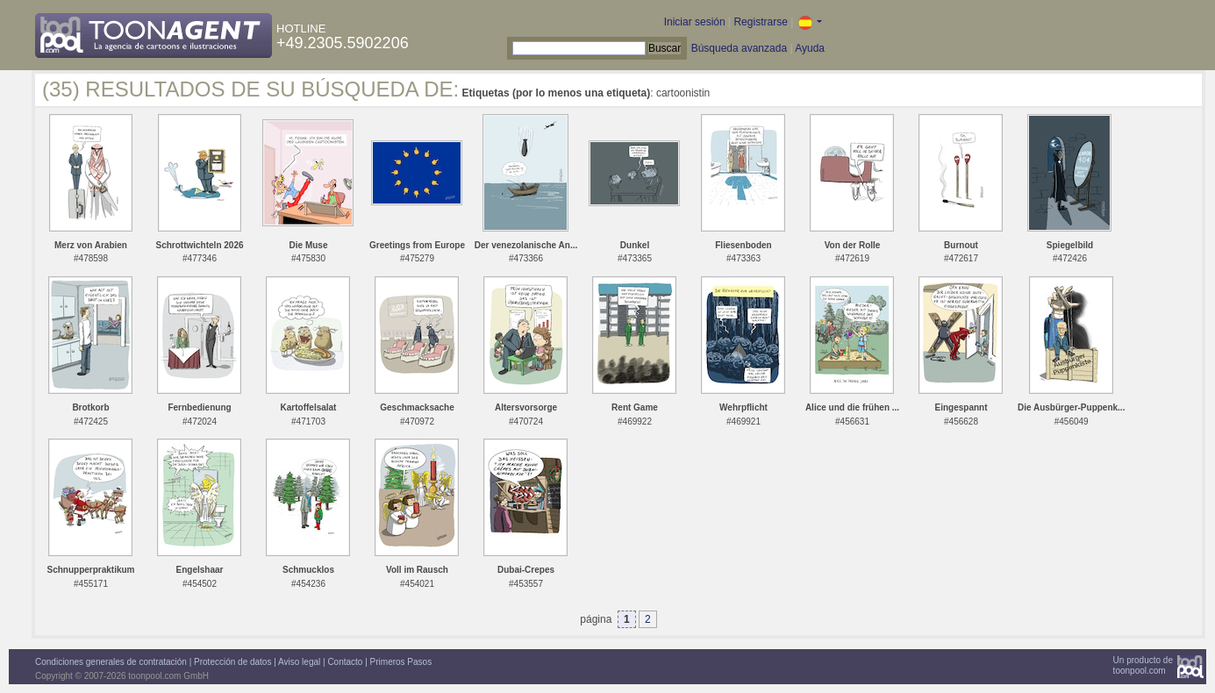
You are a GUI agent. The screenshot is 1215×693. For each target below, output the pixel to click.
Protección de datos (232, 662)
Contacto (344, 662)
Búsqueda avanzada (739, 48)
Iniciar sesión (694, 22)
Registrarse (760, 22)
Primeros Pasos (401, 662)
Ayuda (810, 48)
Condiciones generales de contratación (111, 662)
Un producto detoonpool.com (1143, 665)
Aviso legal (299, 662)
